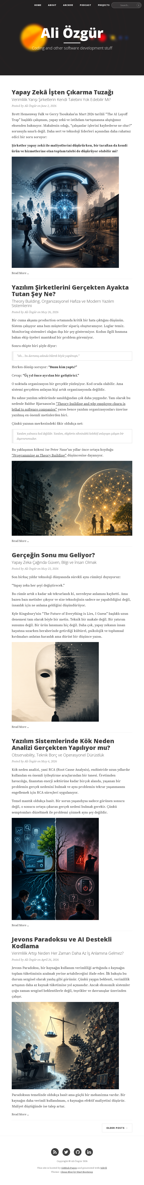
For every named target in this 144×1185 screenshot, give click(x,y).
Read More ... (20, 273)
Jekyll (103, 1168)
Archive (68, 5)
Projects (104, 5)
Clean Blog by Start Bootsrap (77, 1172)
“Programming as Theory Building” (39, 455)
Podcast (85, 5)
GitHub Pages (69, 1168)
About (52, 5)
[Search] (139, 5)
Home (37, 5)
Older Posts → (117, 1127)
